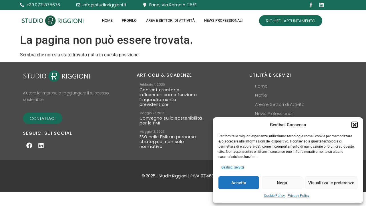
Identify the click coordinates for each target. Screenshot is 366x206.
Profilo (129, 20)
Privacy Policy (298, 196)
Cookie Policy (274, 196)
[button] (354, 125)
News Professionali (223, 20)
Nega (282, 182)
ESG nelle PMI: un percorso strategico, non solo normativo (168, 141)
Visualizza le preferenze (331, 182)
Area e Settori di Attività (170, 20)
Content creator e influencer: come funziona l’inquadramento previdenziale (168, 97)
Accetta (238, 182)
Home (107, 20)
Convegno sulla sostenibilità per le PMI (171, 121)
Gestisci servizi (232, 167)
